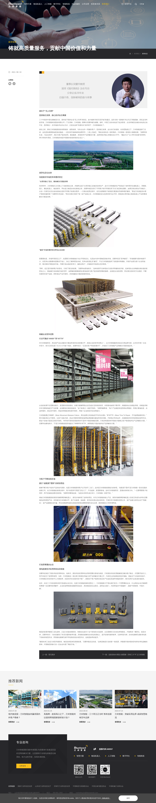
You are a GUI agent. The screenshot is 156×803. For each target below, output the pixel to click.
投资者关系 (95, 4)
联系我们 (105, 4)
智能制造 (66, 4)
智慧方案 (27, 4)
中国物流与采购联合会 (81, 786)
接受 (128, 798)
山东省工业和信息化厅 (43, 786)
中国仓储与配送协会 (99, 786)
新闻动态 (145, 53)
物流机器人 (37, 4)
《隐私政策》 (105, 798)
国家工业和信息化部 (25, 786)
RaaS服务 (76, 4)
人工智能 (48, 4)
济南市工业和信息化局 (62, 786)
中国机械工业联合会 (116, 786)
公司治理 (85, 4)
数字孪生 (57, 4)
